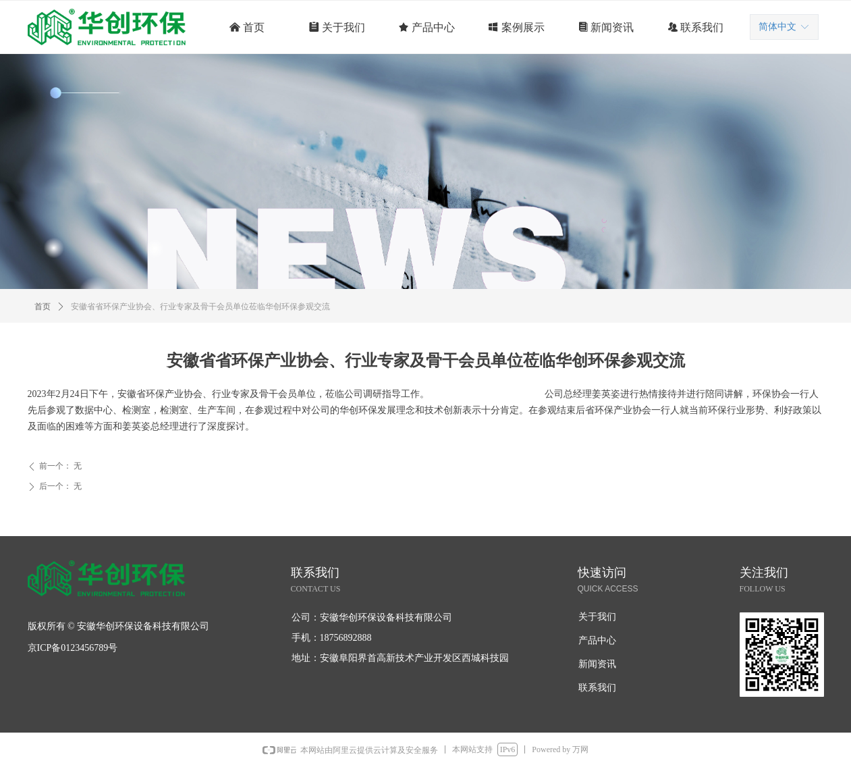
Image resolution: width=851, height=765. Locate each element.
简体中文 (777, 27)
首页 (42, 306)
